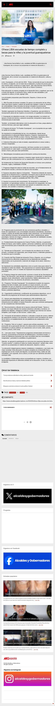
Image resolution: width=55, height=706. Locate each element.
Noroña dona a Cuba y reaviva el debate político (24, 619)
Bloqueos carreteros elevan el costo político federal (26, 643)
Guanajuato (14, 46)
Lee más (37, 600)
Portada (7, 46)
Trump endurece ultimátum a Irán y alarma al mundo (25, 594)
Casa (3, 46)
